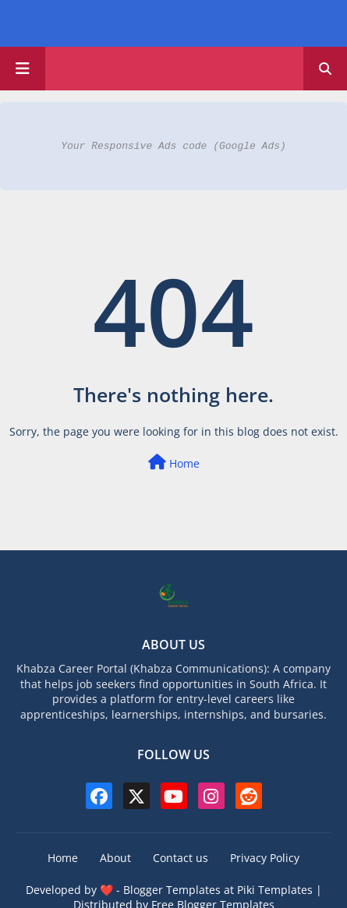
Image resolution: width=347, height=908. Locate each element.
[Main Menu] (22, 68)
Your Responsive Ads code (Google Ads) (173, 146)
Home (174, 462)
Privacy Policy (264, 857)
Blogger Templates (172, 889)
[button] (325, 68)
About (115, 857)
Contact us (180, 857)
